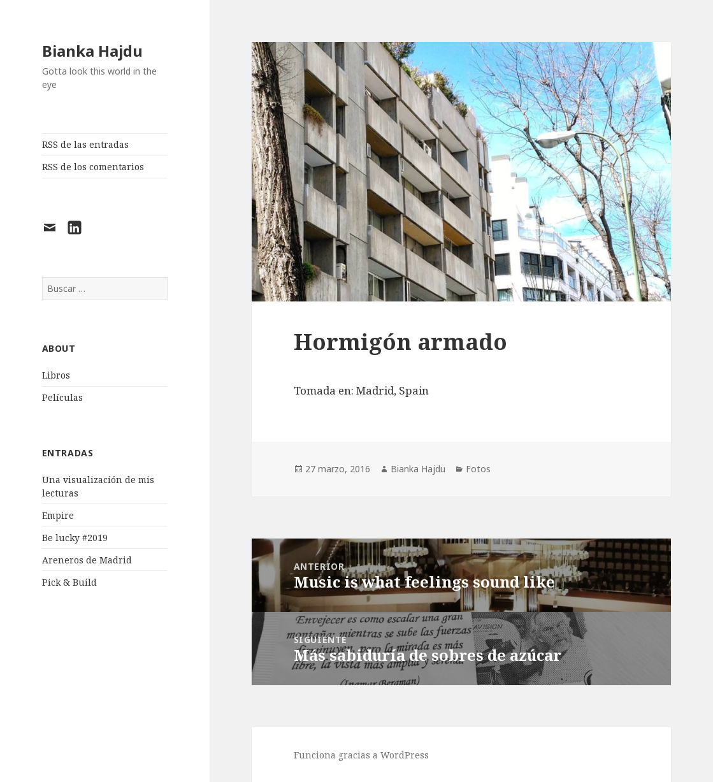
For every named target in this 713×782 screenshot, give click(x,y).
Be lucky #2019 (75, 538)
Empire (58, 515)
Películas (62, 397)
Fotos (478, 469)
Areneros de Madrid (87, 560)
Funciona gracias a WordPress (361, 755)
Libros (56, 375)
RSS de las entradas (85, 144)
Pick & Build (69, 582)
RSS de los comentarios (93, 167)
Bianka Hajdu (92, 50)
